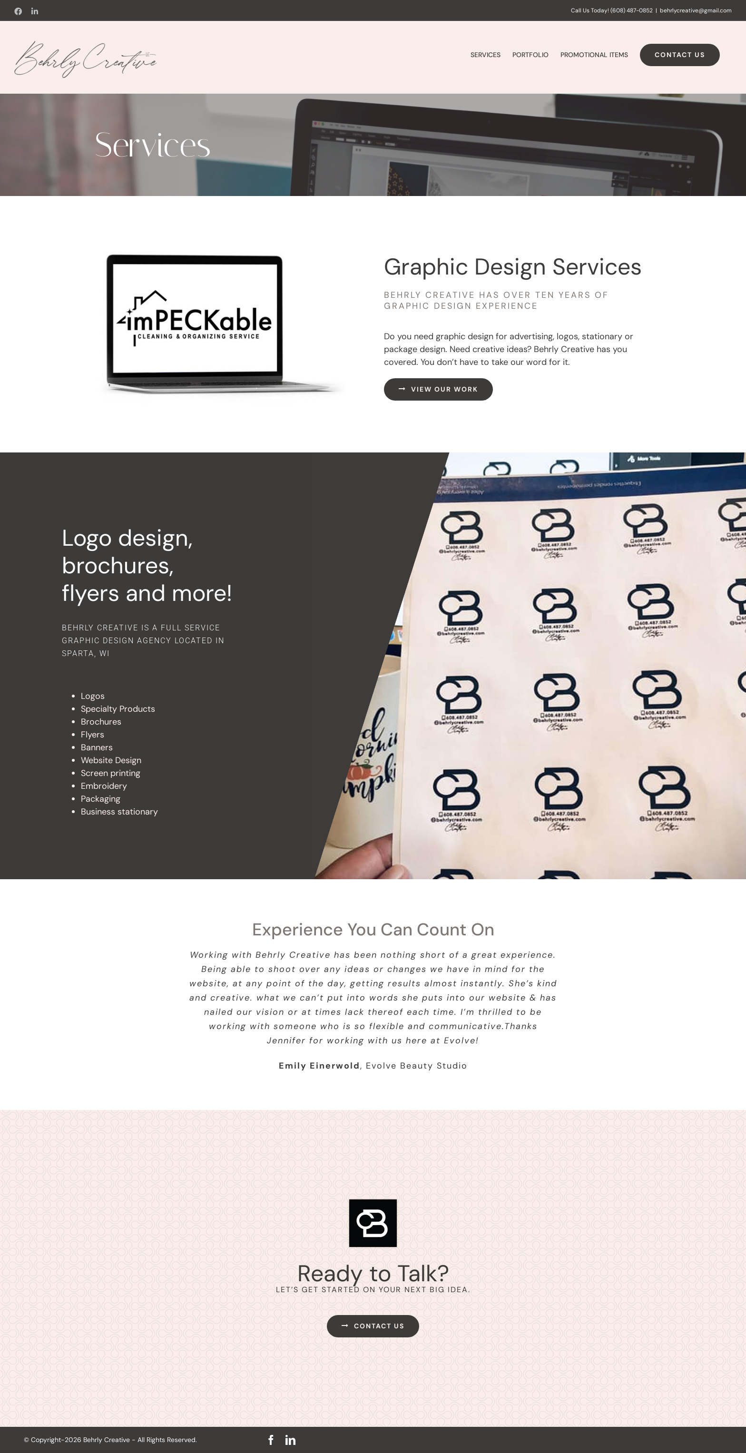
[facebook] (271, 1440)
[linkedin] (290, 1440)
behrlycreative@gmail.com (696, 10)
